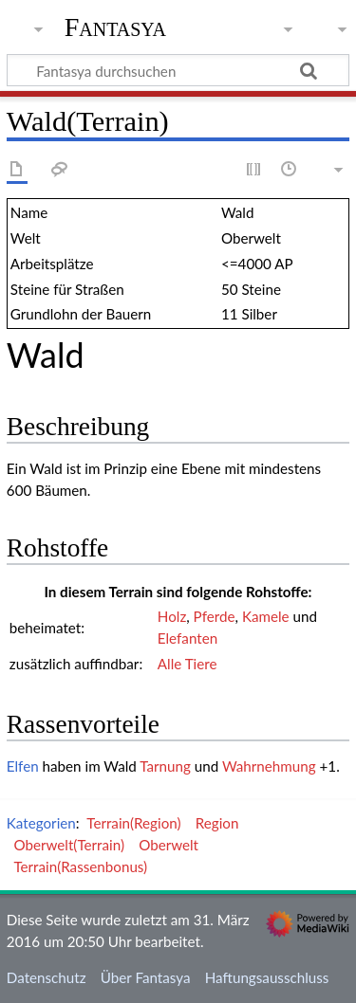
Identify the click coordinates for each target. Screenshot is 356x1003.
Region (217, 822)
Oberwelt (168, 844)
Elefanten (187, 638)
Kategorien (41, 822)
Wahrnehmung (269, 766)
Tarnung (165, 766)
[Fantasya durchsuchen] (178, 70)
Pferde (214, 616)
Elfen (23, 766)
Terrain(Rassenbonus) (80, 866)
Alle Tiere (187, 663)
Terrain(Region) (133, 822)
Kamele (266, 616)
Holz (172, 616)
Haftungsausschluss (267, 977)
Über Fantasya (146, 977)
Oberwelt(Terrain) (68, 844)
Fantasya (115, 27)
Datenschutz (46, 977)
